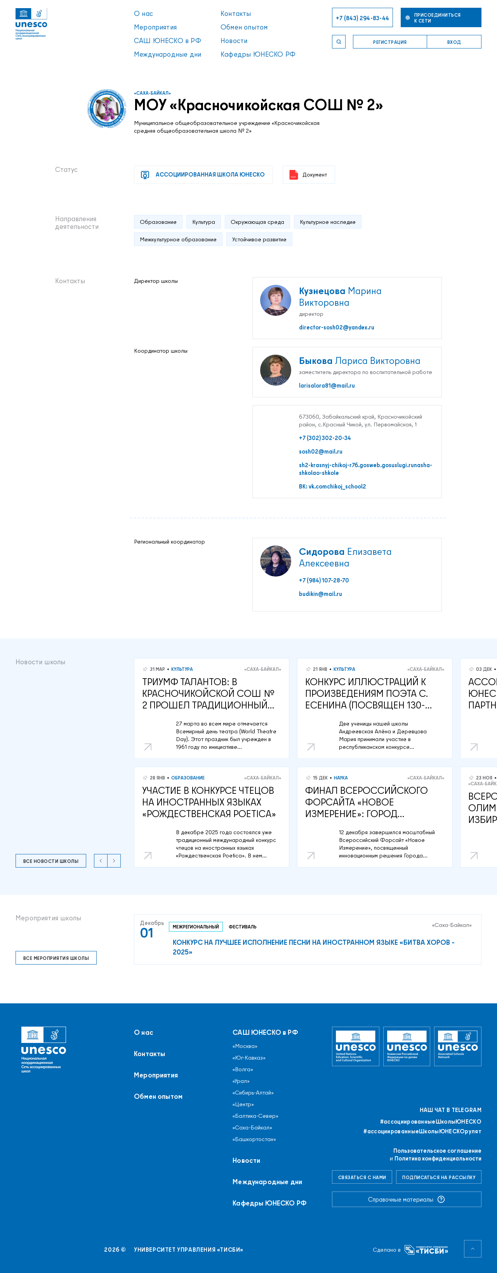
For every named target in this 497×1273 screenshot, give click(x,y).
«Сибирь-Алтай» (253, 1092)
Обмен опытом (244, 27)
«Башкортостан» (254, 1139)
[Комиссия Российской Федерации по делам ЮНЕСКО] (407, 1046)
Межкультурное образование (178, 239)
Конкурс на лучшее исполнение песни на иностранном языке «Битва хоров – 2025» (314, 947)
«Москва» (245, 1046)
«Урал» (241, 1081)
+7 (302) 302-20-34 (325, 438)
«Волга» (243, 1069)
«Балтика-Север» (255, 1116)
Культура (203, 222)
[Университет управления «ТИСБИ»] (426, 1250)
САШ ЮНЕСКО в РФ (167, 40)
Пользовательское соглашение (437, 1151)
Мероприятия (155, 27)
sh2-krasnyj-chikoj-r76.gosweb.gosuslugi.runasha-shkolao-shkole (365, 469)
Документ (308, 175)
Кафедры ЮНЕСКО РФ (258, 54)
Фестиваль (243, 926)
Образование (158, 222)
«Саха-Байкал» (152, 93)
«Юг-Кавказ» (249, 1058)
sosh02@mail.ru (320, 452)
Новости (234, 40)
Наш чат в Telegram (450, 1110)
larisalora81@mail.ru (327, 386)
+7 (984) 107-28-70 (324, 580)
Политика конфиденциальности (437, 1158)
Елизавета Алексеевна (345, 557)
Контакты (236, 13)
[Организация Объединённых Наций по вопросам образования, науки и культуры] (355, 1046)
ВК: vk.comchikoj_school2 (332, 486)
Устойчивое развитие (259, 239)
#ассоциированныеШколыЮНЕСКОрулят (422, 1131)
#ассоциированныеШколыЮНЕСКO (430, 1122)
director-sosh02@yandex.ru (336, 327)
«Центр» (243, 1104)
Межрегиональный (196, 926)
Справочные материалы (406, 1199)
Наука (341, 778)
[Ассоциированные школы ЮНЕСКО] (457, 1046)
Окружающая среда (257, 222)
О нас (143, 13)
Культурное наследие (328, 222)
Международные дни (167, 54)
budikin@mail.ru (320, 594)
